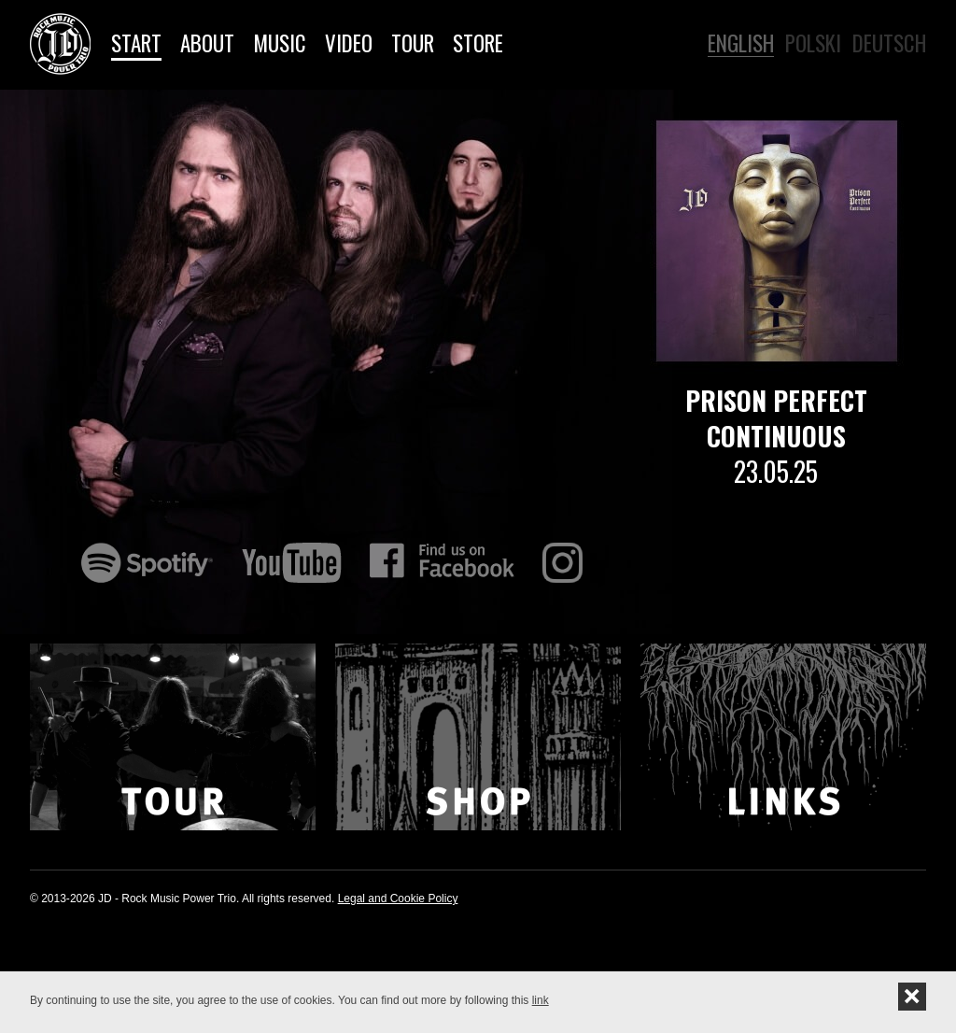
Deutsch (889, 42)
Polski (813, 42)
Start (136, 43)
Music (279, 43)
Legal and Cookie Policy (398, 898)
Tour (412, 43)
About (207, 43)
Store (478, 43)
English (741, 42)
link (540, 1000)
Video (349, 43)
